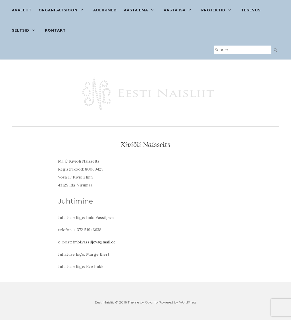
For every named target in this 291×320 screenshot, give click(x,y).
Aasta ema (136, 10)
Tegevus (251, 10)
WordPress (187, 302)
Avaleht (22, 10)
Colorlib (151, 302)
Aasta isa (175, 10)
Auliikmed (105, 10)
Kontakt (55, 30)
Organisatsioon (58, 10)
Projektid (213, 10)
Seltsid (20, 30)
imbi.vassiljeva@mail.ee (94, 242)
